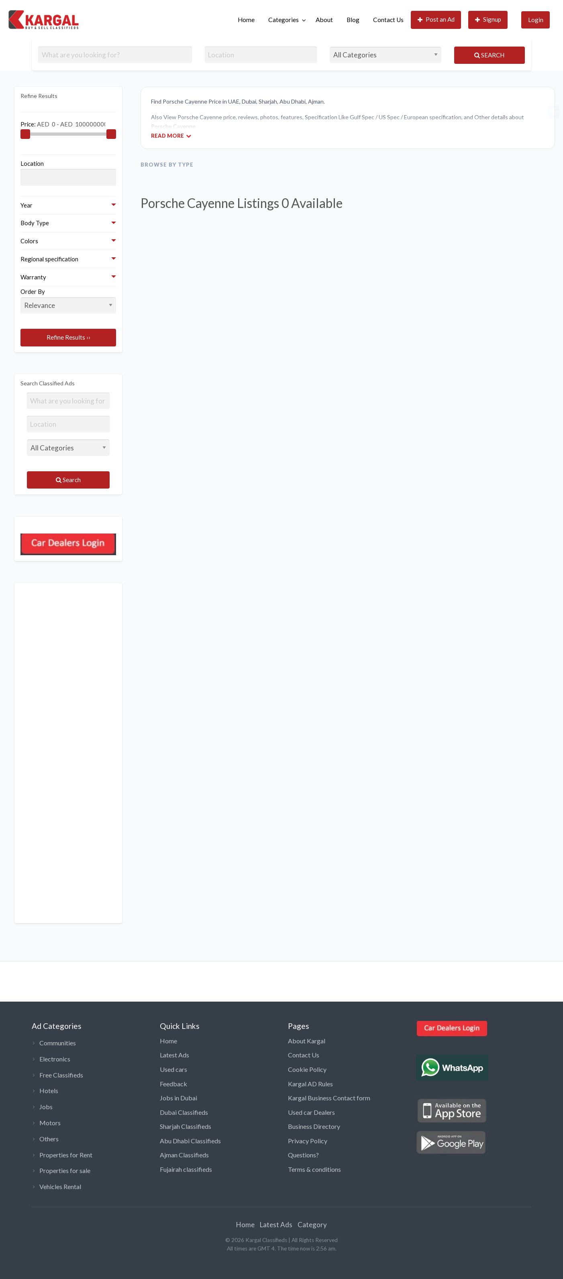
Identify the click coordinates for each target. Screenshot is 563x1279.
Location (32, 163)
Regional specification (49, 259)
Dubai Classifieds (184, 1112)
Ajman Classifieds (184, 1155)
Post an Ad (436, 19)
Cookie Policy (307, 1069)
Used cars (173, 1069)
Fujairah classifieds (186, 1169)
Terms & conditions (314, 1169)
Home (246, 19)
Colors (29, 240)
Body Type (34, 222)
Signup (488, 19)
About (324, 19)
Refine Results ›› (68, 337)
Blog (353, 19)
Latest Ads (174, 1055)
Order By (68, 301)
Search (489, 55)
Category (312, 1224)
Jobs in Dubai (178, 1098)
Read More (171, 135)
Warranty (33, 277)
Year (26, 205)
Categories (283, 19)
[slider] (25, 134)
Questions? (303, 1155)
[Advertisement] (68, 753)
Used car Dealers (311, 1112)
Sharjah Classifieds (185, 1126)
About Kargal (306, 1041)
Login (535, 19)
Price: (62, 124)
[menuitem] (246, 20)
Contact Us (388, 19)
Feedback (173, 1084)
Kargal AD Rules (310, 1084)
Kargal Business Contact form (329, 1098)
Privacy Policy (307, 1141)
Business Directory (314, 1126)
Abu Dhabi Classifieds (190, 1141)
